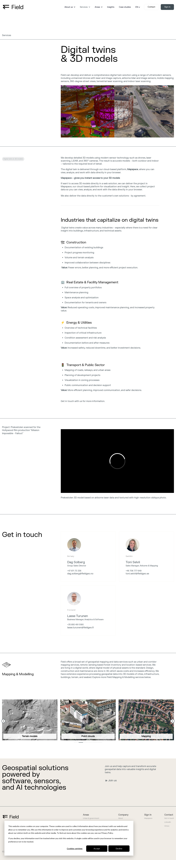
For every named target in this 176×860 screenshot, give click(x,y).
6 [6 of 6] (100, 742)
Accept (97, 848)
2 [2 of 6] (81, 742)
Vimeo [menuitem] (166, 826)
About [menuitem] (120, 818)
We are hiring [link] (11, 548)
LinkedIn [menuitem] (167, 822)
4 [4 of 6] (90, 742)
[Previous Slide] (3, 721)
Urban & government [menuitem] (91, 818)
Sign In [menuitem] (148, 814)
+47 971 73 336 (74, 571)
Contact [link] (151, 7)
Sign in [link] (167, 7)
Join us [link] (111, 780)
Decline (119, 848)
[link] (13, 7)
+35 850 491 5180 (75, 624)
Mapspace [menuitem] (148, 818)
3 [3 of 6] (85, 742)
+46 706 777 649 (133, 571)
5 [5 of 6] (95, 742)
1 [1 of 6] (76, 742)
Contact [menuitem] (168, 814)
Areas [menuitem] (86, 814)
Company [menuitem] (123, 814)
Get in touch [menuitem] (169, 818)
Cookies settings (74, 848)
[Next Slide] (172, 721)
